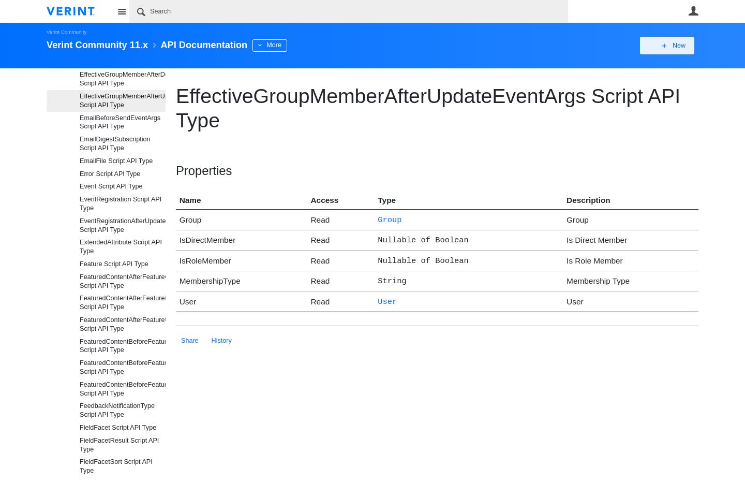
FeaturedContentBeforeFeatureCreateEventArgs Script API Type (123, 346)
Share (190, 335)
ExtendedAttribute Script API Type (121, 247)
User (693, 11)
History (222, 335)
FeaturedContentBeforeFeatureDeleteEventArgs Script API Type (123, 367)
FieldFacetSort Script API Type (116, 466)
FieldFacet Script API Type (118, 427)
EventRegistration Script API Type (120, 204)
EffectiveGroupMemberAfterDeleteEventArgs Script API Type (123, 79)
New (674, 45)
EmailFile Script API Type (116, 161)
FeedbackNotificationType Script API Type (117, 410)
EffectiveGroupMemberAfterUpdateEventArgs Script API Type (123, 101)
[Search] (348, 11)
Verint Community (66, 32)
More (273, 45)
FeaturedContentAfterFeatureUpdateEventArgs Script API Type (123, 324)
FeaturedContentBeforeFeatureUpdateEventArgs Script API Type (123, 389)
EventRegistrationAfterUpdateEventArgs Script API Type (123, 225)
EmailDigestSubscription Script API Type (115, 144)
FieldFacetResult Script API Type (119, 445)
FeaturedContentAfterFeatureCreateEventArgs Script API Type (123, 281)
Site (121, 11)
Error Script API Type (110, 174)
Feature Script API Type (114, 264)
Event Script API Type (111, 186)
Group (389, 219)
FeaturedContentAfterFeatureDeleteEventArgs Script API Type (123, 303)
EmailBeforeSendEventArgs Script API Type (120, 122)
